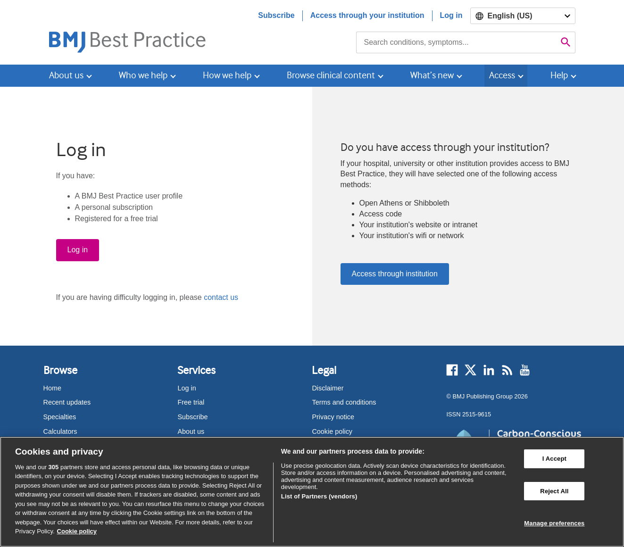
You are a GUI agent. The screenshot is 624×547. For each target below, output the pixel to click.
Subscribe (276, 15)
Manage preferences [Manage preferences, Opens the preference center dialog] (554, 523)
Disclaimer (327, 388)
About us (190, 431)
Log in (451, 15)
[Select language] (522, 16)
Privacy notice (333, 417)
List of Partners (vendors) (319, 496)
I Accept (554, 458)
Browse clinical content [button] (331, 75)
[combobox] (456, 42)
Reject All (554, 491)
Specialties (59, 417)
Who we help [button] (143, 75)
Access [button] (502, 75)
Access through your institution (367, 15)
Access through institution (395, 274)
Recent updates (67, 402)
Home (52, 388)
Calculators (60, 431)
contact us (221, 297)
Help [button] (559, 75)
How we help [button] (227, 75)
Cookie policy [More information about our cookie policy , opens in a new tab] (77, 531)
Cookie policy (332, 431)
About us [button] (66, 75)
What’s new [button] (432, 75)
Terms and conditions (344, 402)
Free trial (190, 402)
